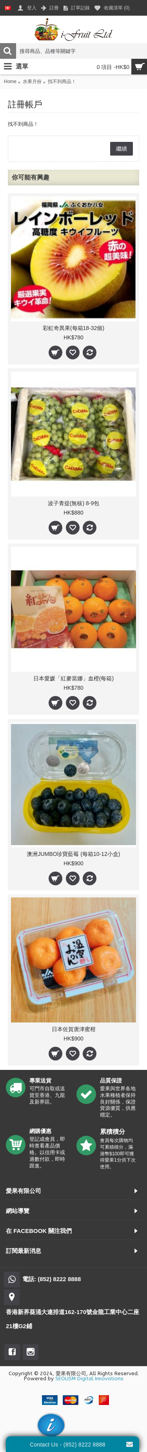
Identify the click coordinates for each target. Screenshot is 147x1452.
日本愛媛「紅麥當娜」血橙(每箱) (73, 678)
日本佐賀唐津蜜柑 (74, 1029)
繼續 (121, 148)
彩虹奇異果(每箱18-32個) (73, 328)
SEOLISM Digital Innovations (89, 1378)
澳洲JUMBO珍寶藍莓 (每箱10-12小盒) (73, 854)
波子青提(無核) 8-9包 (73, 503)
